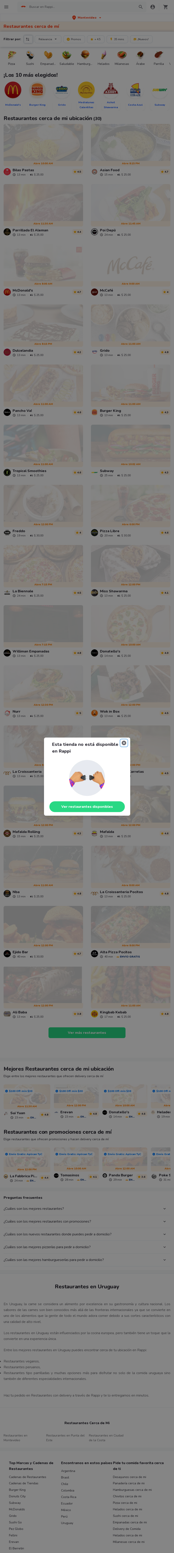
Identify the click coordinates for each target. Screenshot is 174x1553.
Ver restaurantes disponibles (87, 806)
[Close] (124, 743)
